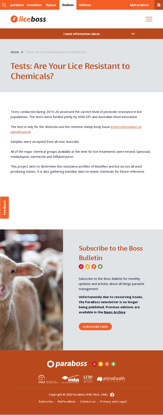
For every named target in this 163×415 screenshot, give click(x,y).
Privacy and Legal (113, 402)
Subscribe (46, 402)
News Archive (114, 312)
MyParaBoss (67, 402)
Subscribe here (95, 327)
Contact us (88, 402)
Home (15, 52)
